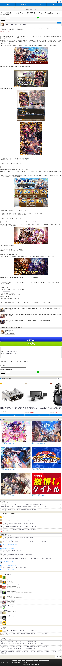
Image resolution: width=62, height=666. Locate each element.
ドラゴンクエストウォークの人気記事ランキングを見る (9, 544)
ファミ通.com (41, 660)
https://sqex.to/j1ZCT (6, 291)
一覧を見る (59, 378)
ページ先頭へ (59, 656)
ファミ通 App (4, 2)
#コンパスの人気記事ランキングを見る (6, 540)
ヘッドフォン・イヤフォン (6, 381)
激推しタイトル (33, 9)
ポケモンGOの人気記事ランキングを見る (7, 561)
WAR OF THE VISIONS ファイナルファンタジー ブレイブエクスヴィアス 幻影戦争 (13, 367)
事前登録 (27, 9)
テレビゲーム (29, 381)
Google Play (31, 344)
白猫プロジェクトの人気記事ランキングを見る (8, 548)
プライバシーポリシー (29, 660)
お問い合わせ (14, 660)
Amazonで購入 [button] (12, 415)
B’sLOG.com (46, 660)
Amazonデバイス (22, 381)
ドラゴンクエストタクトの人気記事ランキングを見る (8, 565)
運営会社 (23, 660)
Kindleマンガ (15, 381)
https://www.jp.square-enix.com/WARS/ (12, 351)
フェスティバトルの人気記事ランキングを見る (8, 569)
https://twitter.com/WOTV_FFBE (11, 353)
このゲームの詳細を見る (10, 333)
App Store (31, 339)
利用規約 (19, 660)
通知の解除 (36, 660)
